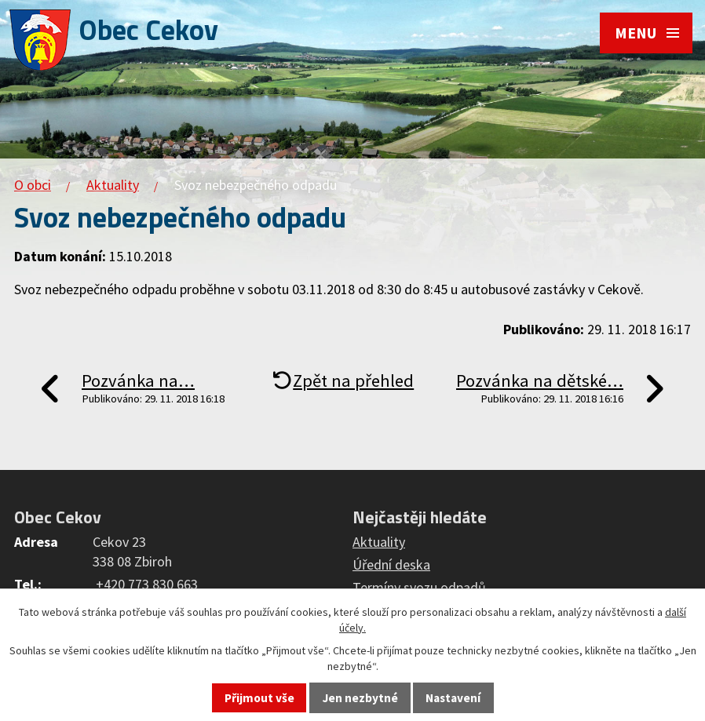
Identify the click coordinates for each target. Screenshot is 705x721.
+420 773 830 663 (147, 584)
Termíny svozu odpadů (419, 587)
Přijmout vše (259, 697)
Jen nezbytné (360, 697)
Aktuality (112, 185)
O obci (32, 185)
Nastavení (453, 697)
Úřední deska (391, 564)
